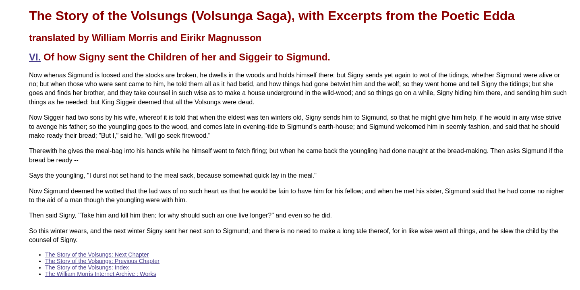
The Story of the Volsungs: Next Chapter (97, 254)
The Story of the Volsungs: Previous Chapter (102, 261)
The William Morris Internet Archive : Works (100, 274)
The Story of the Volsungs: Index (87, 267)
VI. (35, 57)
